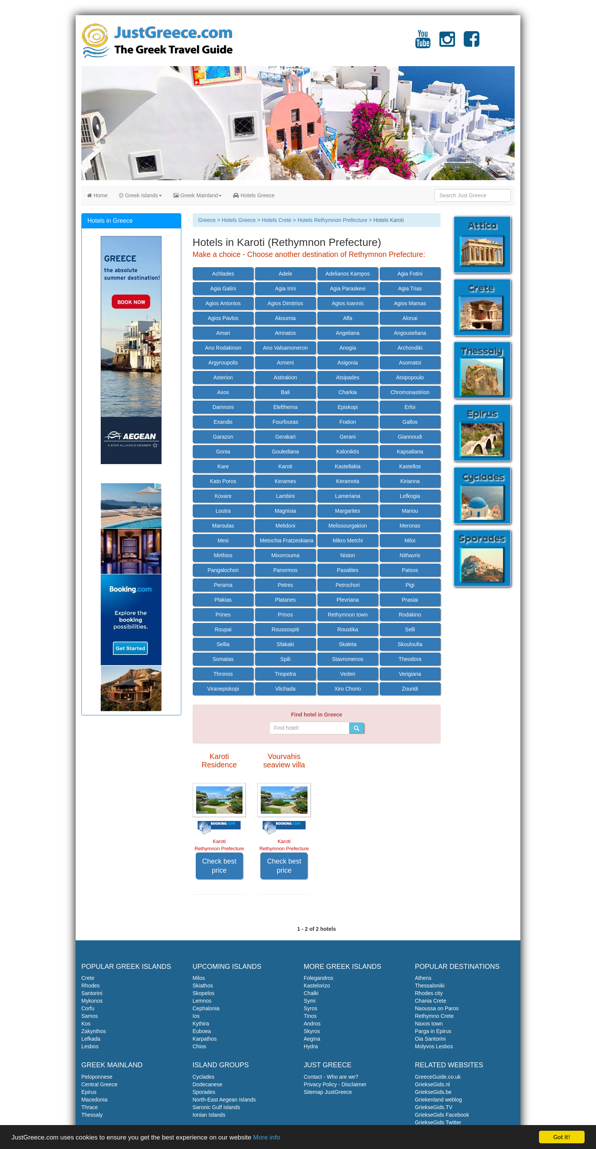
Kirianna (410, 481)
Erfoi (409, 407)
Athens (423, 978)
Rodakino (410, 615)
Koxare (223, 496)
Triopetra (285, 674)
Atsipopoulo (410, 377)
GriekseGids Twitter (438, 1122)
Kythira (201, 1024)
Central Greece (99, 1084)
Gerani (348, 437)
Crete (87, 978)
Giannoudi (410, 437)
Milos (199, 978)
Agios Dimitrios (285, 303)
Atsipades (347, 377)
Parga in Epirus (433, 1031)
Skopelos (204, 993)
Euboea (202, 1031)
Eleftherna (285, 407)
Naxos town (429, 1024)
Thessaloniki (430, 986)
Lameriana (347, 496)
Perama (223, 585)
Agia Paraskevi (347, 288)
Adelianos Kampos (347, 274)
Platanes (285, 600)
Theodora (410, 659)
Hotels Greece (253, 195)
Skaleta (348, 644)
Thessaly (92, 1115)
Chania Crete (431, 1001)
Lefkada (90, 1039)
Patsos (410, 570)
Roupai (223, 629)
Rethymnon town (348, 615)
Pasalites (347, 570)
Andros (312, 1024)
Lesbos (89, 1046)
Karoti (286, 466)
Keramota (347, 481)
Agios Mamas (410, 303)
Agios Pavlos (223, 318)
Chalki (311, 993)
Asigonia (348, 363)
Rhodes (90, 986)
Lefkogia (410, 496)
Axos (223, 392)
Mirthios (223, 555)
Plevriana (348, 600)
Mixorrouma (285, 555)
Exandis (223, 422)
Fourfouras (285, 422)
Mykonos (92, 1001)
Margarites (347, 511)
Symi (309, 1001)
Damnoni (223, 407)
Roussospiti (285, 629)
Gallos (410, 422)
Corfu (87, 1008)
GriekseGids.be (433, 1092)
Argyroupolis (223, 363)
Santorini (91, 993)
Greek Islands (140, 195)
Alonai (410, 318)
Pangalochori (223, 570)
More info (266, 1137)
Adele (285, 274)
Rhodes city (429, 993)
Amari (223, 333)
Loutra (223, 511)
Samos (89, 1016)
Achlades (223, 274)
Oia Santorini (430, 1039)
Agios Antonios (223, 303)
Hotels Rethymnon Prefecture (333, 220)
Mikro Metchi (348, 540)
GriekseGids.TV (434, 1107)
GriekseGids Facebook (442, 1115)
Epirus (89, 1092)
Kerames (285, 481)
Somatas (222, 659)
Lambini (285, 496)
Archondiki (410, 348)
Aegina (312, 1039)
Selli (410, 629)
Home (97, 195)
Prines (223, 615)
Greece (207, 220)
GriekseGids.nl (432, 1084)
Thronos (223, 674)
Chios (199, 1046)
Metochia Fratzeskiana (287, 540)
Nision (347, 555)
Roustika (347, 629)
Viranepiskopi (223, 689)
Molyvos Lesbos (434, 1046)
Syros (310, 1008)
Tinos (310, 1016)
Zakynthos (93, 1031)
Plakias (222, 600)
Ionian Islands (209, 1115)
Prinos (285, 615)
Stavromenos (347, 659)
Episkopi (348, 407)
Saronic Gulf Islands (216, 1107)
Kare (223, 466)
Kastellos (410, 466)
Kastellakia (348, 466)
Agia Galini (223, 288)
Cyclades (204, 1077)
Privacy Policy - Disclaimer (335, 1084)
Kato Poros (223, 481)
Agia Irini (285, 288)
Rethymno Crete (434, 1016)
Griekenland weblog (438, 1100)
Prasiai (410, 600)
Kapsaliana (410, 452)
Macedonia (94, 1100)
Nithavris (409, 555)
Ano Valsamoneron (285, 348)
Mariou (410, 511)
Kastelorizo (317, 986)
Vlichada (285, 689)
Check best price (219, 865)
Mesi (223, 540)
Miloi (409, 540)
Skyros (312, 1031)
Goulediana (285, 452)
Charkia (348, 392)
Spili (285, 659)
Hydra (311, 1046)
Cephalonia (206, 1008)
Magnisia (285, 511)
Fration (347, 422)
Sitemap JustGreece (328, 1092)
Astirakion (285, 377)
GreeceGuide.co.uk (438, 1077)
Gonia (223, 452)
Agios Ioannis (348, 303)
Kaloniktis (347, 452)
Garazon (223, 437)
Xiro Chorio (347, 689)
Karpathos (205, 1039)
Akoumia (285, 318)
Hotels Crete (277, 220)
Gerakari (285, 437)
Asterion (223, 377)
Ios (196, 1016)
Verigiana (410, 674)
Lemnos (202, 1001)
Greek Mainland (197, 195)
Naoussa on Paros (437, 1008)
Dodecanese (208, 1084)
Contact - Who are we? (331, 1077)
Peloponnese (97, 1077)
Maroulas (223, 526)
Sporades (204, 1092)
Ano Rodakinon (223, 348)
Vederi (347, 674)
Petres (285, 585)
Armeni (285, 363)
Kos (85, 1024)
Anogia (347, 348)
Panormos (285, 570)
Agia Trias (410, 288)
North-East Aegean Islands (224, 1100)
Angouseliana (410, 333)
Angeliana (348, 333)
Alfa (347, 318)
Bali (285, 392)
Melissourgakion (347, 526)
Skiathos (203, 986)
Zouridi (410, 689)
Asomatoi (410, 363)
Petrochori (348, 585)
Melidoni (285, 526)
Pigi (410, 585)
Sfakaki (285, 644)
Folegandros (318, 978)
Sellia (223, 644)
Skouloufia (410, 644)
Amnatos (285, 333)
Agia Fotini (410, 274)
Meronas (409, 526)
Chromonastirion (410, 392)
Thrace (89, 1107)
